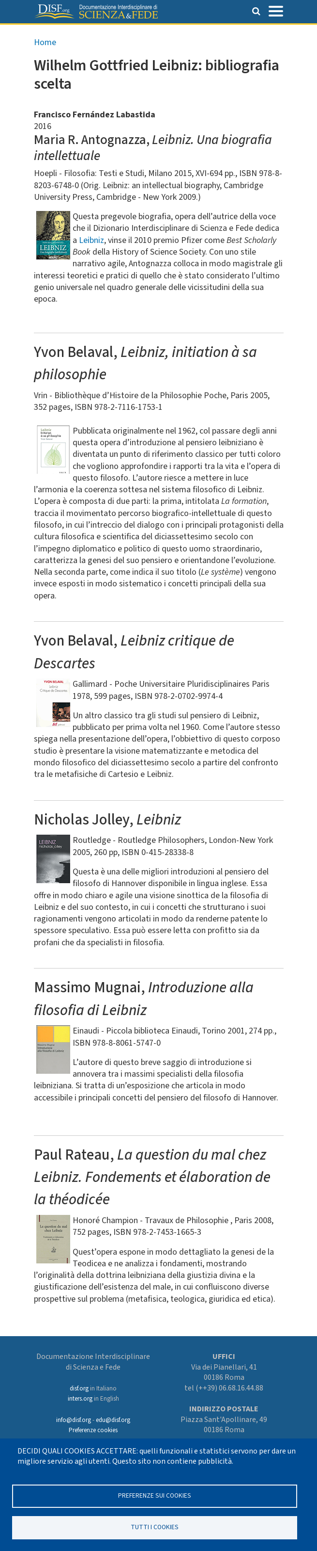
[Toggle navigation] (276, 10)
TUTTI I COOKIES (155, 1527)
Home (45, 42)
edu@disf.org (113, 1420)
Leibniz (91, 240)
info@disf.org (73, 1420)
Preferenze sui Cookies (154, 1495)
